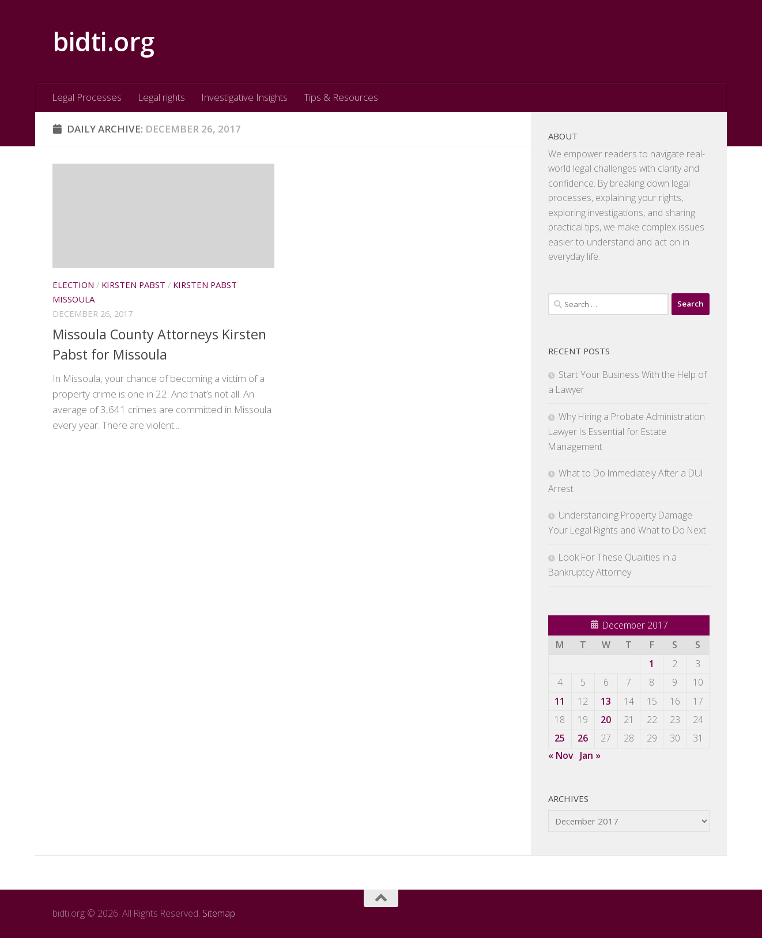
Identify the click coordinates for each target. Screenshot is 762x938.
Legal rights (161, 97)
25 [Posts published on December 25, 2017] (559, 738)
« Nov (560, 755)
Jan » (590, 755)
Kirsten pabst (133, 284)
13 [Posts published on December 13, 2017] (606, 701)
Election (73, 284)
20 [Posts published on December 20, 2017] (606, 719)
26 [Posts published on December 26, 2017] (583, 738)
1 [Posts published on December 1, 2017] (651, 663)
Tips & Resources (341, 97)
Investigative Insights (244, 97)
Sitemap (218, 913)
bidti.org (103, 41)
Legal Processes (87, 97)
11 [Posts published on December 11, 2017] (559, 701)
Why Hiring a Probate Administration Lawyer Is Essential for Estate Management (626, 431)
